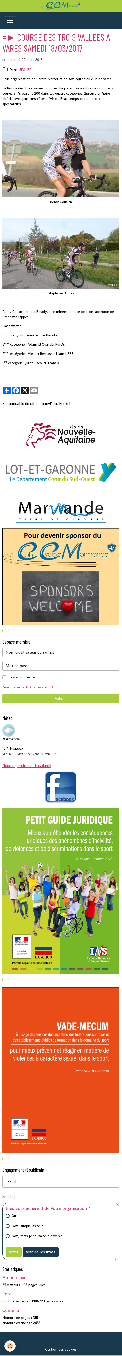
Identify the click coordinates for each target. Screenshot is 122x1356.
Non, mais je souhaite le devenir (37, 1236)
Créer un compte (13, 687)
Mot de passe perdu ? (39, 687)
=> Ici (12, 1181)
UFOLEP (25, 69)
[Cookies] (10, 1346)
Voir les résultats (41, 1252)
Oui (14, 1215)
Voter (13, 1252)
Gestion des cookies (61, 1349)
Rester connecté (21, 677)
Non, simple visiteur (27, 1226)
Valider (61, 698)
